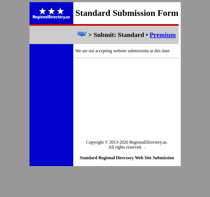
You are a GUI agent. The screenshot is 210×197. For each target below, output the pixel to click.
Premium (163, 34)
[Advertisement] (127, 99)
